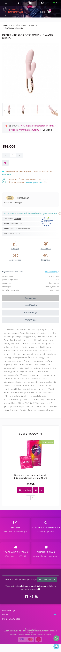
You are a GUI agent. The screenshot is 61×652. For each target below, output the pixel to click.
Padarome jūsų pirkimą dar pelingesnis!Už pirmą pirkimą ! (28, 181)
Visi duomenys (52, 271)
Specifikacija (30, 305)
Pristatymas (31, 319)
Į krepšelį (25, 490)
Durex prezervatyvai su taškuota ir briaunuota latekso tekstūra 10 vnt (30, 476)
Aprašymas (30, 298)
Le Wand (47, 129)
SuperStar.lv (7, 25)
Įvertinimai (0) (30, 312)
